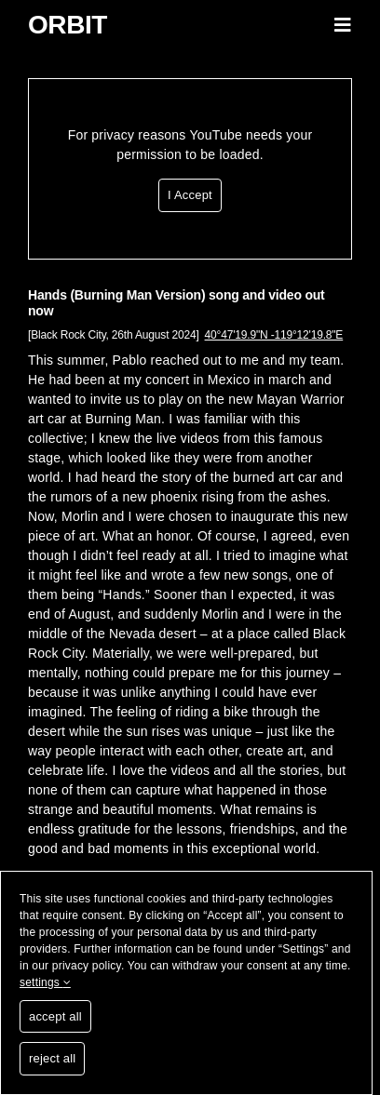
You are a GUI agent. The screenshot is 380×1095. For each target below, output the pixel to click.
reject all (52, 1058)
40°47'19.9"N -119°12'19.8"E (274, 334)
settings (45, 982)
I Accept (190, 195)
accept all (55, 1016)
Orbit (67, 24)
